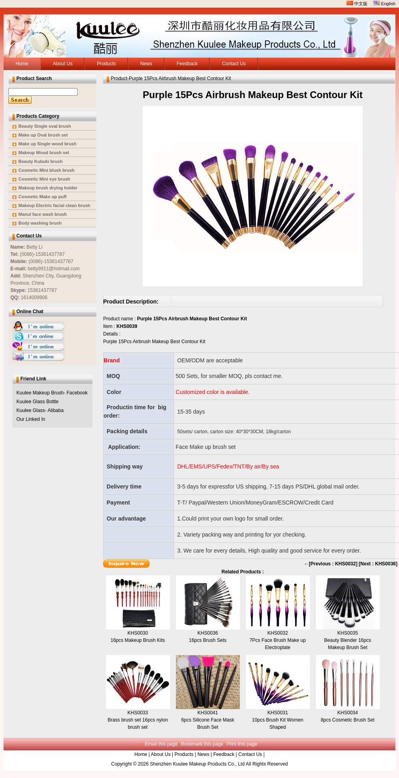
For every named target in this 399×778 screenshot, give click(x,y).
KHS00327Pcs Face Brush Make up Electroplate (277, 640)
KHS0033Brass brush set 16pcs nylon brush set (138, 720)
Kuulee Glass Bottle (37, 401)
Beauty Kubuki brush (40, 161)
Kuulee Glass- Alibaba (40, 410)
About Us (160, 754)
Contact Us (250, 754)
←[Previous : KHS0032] (330, 564)
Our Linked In (30, 419)
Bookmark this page (202, 744)
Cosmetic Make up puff (42, 196)
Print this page (242, 744)
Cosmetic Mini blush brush (46, 170)
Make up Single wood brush (47, 143)
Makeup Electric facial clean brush (54, 205)
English (384, 3)
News (203, 754)
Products (184, 754)
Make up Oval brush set (43, 135)
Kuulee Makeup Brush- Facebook (52, 393)
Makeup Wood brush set (43, 152)
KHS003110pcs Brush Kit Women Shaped (277, 720)
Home (140, 754)
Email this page (161, 744)
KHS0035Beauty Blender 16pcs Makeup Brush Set (347, 640)
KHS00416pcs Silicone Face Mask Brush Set (207, 720)
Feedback (223, 754)
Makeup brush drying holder (48, 187)
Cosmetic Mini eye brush (44, 179)
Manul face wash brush (42, 214)
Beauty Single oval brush (44, 126)
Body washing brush (40, 223)
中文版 (357, 3)
